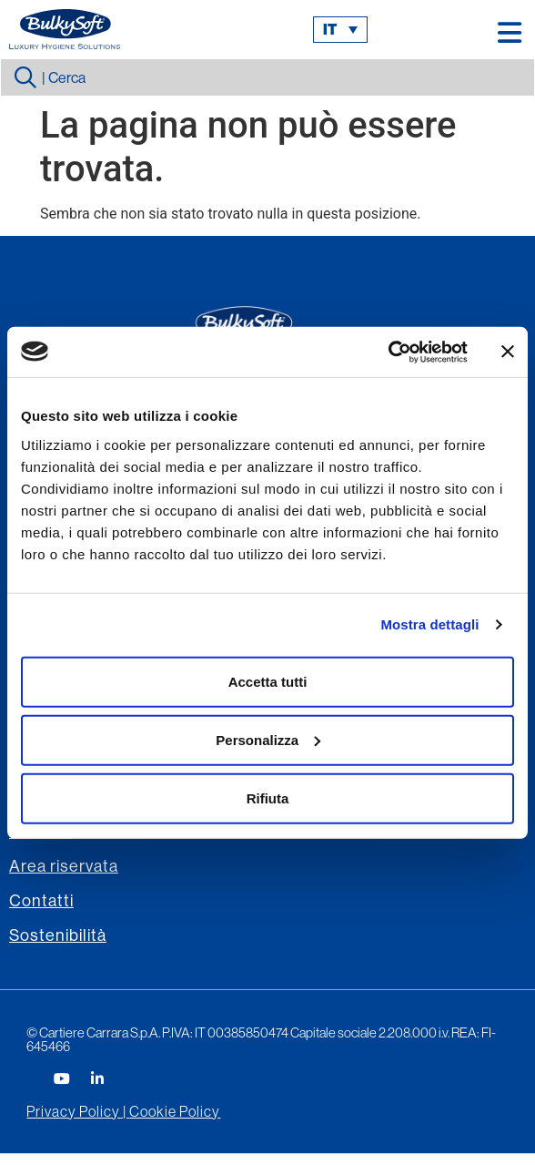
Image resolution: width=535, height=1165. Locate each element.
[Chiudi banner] (507, 351)
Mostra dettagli (429, 624)
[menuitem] (340, 29)
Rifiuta (268, 797)
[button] (509, 32)
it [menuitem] (330, 29)
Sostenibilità (57, 935)
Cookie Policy (174, 1111)
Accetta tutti (268, 681)
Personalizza (268, 739)
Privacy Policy (73, 1111)
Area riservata (63, 865)
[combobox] (267, 77)
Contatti (41, 900)
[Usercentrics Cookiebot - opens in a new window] (388, 351)
